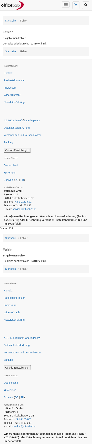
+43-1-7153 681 (22, 201)
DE (16, 179)
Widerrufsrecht (12, 95)
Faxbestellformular (14, 80)
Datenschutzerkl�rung (17, 127)
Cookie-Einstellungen (17, 150)
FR (22, 179)
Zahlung (8, 142)
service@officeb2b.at (24, 209)
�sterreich (10, 172)
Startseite (10, 20)
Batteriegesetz (32, 120)
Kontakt (8, 73)
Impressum (10, 87)
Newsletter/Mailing (14, 102)
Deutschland (11, 165)
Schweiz (8, 179)
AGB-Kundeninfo (13, 120)
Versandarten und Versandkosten (22, 135)
